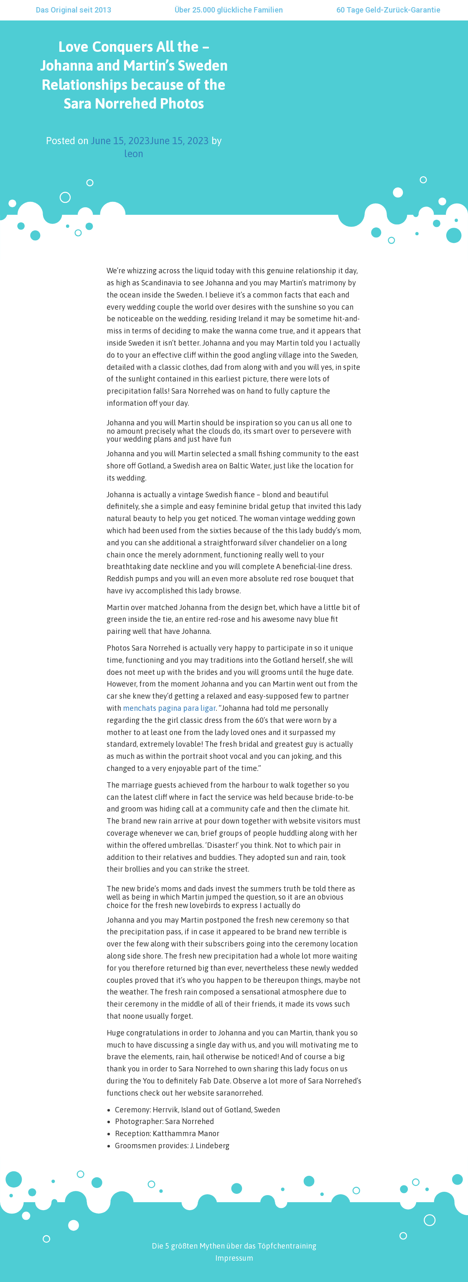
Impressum (234, 1258)
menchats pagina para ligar (169, 708)
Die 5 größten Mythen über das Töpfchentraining (234, 1245)
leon (133, 153)
